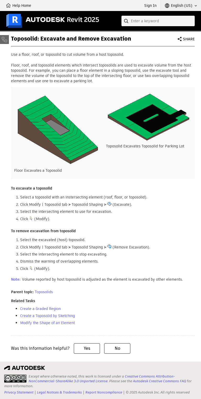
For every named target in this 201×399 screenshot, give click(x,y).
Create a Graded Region (40, 308)
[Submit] (126, 21)
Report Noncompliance (103, 392)
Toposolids (44, 292)
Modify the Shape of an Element (47, 322)
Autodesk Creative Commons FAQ (159, 381)
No (117, 348)
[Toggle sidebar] (4, 39)
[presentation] (15, 379)
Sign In (150, 5)
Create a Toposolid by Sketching (47, 315)
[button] (181, 5)
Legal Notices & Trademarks (59, 392)
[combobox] (158, 21)
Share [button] (189, 39)
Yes (87, 348)
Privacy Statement (19, 392)
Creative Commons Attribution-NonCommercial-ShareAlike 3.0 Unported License (102, 379)
